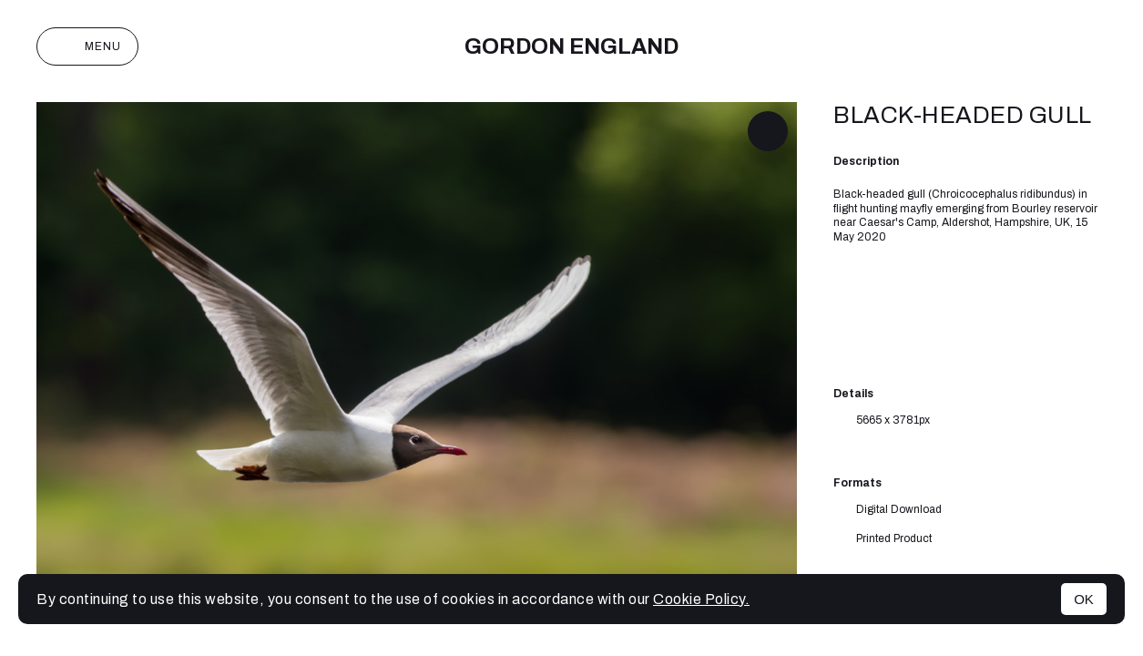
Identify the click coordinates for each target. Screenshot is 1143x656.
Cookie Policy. (701, 599)
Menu (87, 46)
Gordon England (571, 46)
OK (1084, 599)
